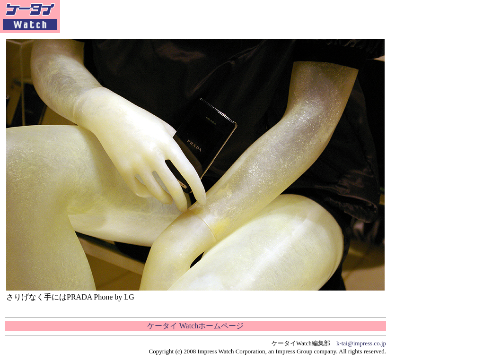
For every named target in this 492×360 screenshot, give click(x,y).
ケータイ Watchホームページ (195, 326)
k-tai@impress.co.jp (361, 343)
